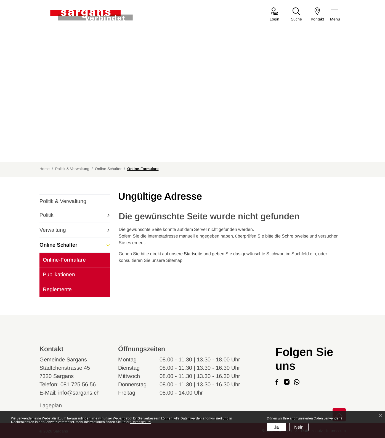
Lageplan (55, 405)
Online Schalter (58, 245)
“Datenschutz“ (140, 422)
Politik (46, 215)
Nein (299, 427)
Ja (276, 427)
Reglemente (57, 289)
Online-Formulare (64, 262)
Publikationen (59, 274)
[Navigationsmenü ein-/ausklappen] (335, 15)
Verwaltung (52, 230)
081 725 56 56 (78, 384)
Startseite (193, 253)
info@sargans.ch (79, 393)
